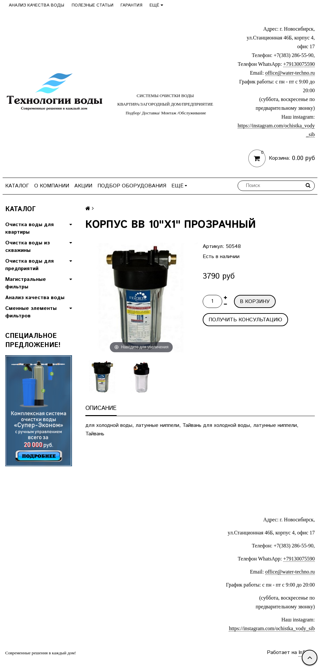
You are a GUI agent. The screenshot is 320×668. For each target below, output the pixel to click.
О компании (51, 186)
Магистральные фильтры (25, 283)
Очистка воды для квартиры (29, 228)
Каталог (17, 186)
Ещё (156, 5)
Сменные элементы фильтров (31, 312)
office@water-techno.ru (290, 73)
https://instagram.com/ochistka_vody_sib (272, 628)
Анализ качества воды (36, 5)
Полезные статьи (92, 5)
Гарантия (131, 5)
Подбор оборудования (131, 186)
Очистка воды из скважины (27, 246)
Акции (83, 186)
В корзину (255, 301)
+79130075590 (299, 64)
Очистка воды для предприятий (29, 264)
